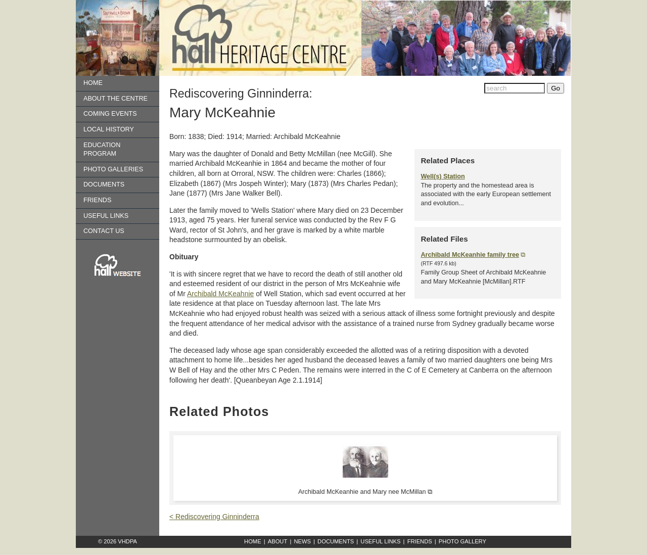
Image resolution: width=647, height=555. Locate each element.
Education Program (101, 150)
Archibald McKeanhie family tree (470, 254)
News (302, 541)
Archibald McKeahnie (220, 294)
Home (93, 82)
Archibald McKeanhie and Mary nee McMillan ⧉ (365, 491)
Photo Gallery (462, 541)
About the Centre (115, 98)
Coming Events (110, 113)
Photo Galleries (113, 169)
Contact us (103, 231)
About (278, 541)
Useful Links (105, 215)
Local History (108, 129)
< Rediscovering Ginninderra (214, 517)
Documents (103, 184)
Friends (97, 200)
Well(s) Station (443, 176)
